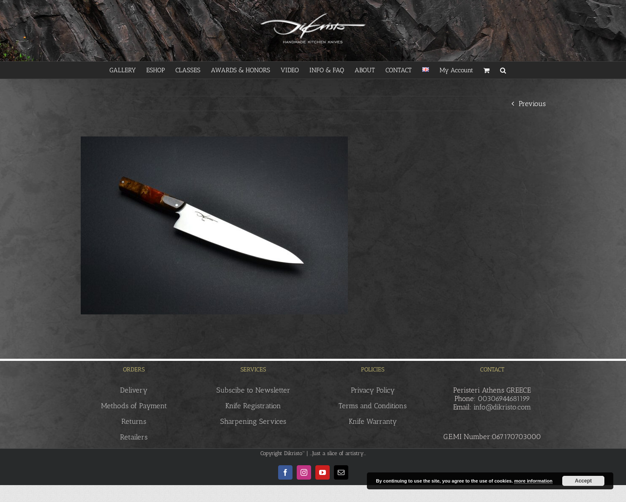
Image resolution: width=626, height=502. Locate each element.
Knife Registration (253, 405)
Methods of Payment (134, 405)
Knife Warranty (373, 421)
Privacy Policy (373, 390)
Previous (532, 103)
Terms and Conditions (373, 405)
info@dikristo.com (502, 407)
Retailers (134, 437)
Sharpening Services (253, 421)
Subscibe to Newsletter (253, 390)
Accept (583, 481)
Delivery (134, 390)
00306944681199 (504, 398)
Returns (133, 421)
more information (533, 480)
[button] (503, 70)
